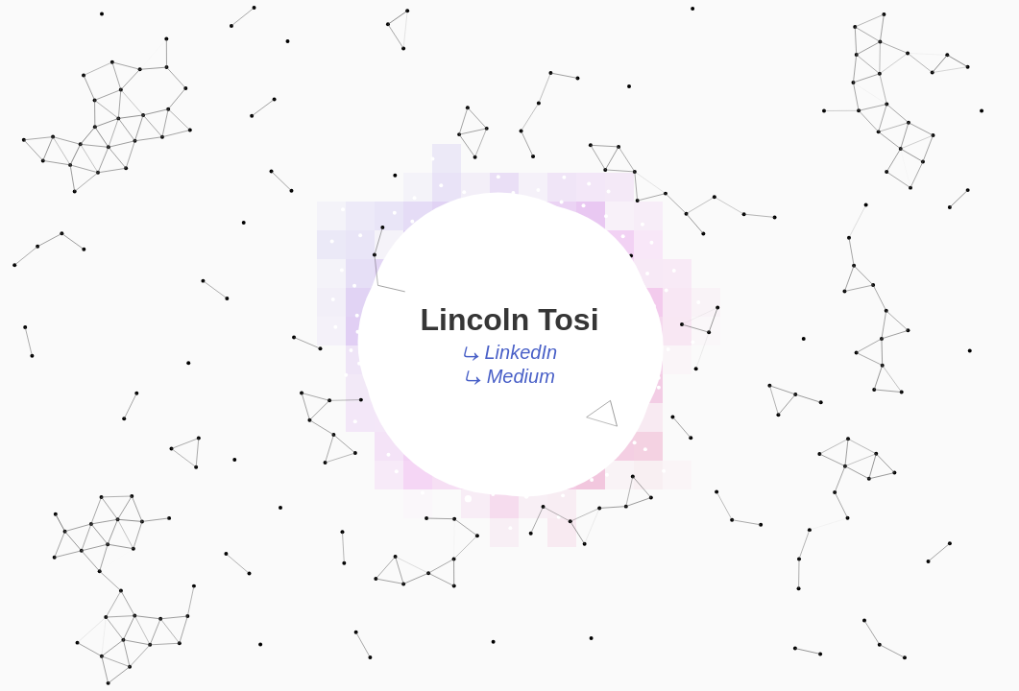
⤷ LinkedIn (509, 352)
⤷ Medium (509, 376)
